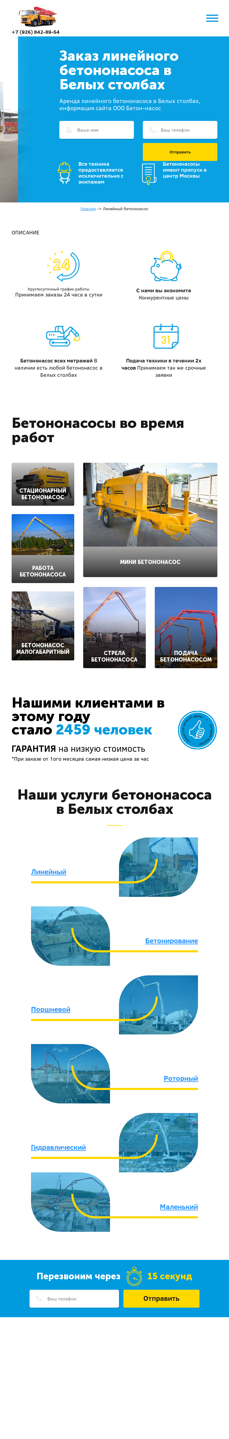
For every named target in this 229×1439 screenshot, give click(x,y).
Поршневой (50, 1009)
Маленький (179, 1206)
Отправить (180, 152)
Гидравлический (58, 1147)
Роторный (181, 1078)
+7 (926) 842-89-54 (36, 31)
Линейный (48, 871)
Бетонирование (171, 940)
